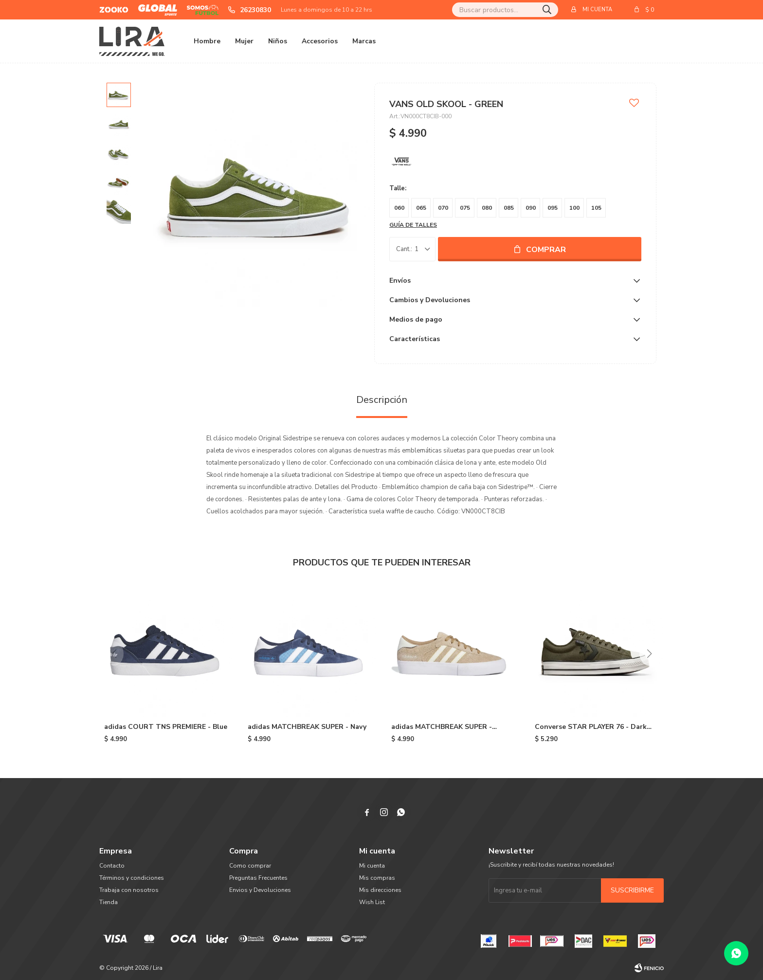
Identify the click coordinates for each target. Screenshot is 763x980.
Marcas (364, 41)
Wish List (372, 902)
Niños (277, 41)
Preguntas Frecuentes (258, 878)
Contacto (112, 866)
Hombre (207, 41)
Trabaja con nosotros (129, 890)
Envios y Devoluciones (260, 890)
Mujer (244, 41)
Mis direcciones (380, 890)
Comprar (546, 249)
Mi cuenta (372, 866)
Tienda (108, 902)
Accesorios (320, 41)
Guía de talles (413, 225)
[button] (649, 653)
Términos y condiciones (131, 878)
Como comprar (250, 866)
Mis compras (377, 878)
